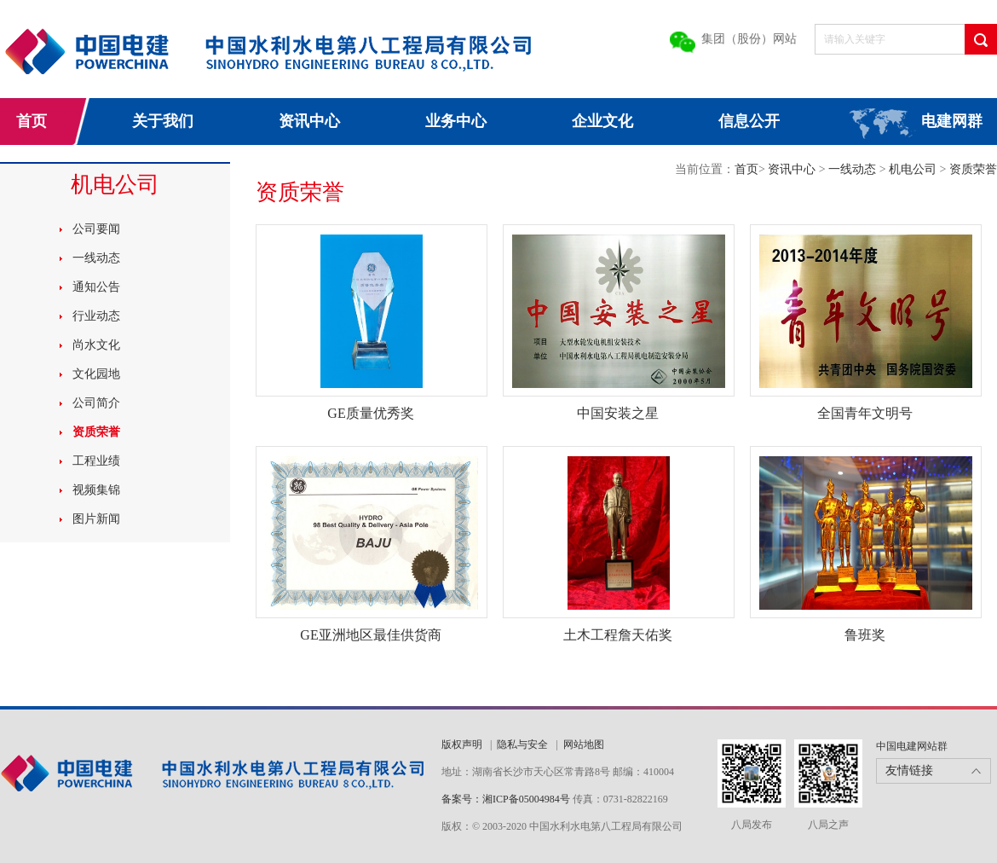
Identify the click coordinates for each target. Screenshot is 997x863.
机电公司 (914, 169)
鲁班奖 (864, 635)
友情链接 (909, 770)
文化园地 (96, 374)
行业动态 (96, 316)
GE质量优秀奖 (370, 413)
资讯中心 (309, 121)
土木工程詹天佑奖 (617, 635)
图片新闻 (96, 519)
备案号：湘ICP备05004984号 (505, 799)
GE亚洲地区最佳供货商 (370, 635)
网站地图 (583, 744)
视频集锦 (96, 490)
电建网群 (952, 121)
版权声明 (461, 744)
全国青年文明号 (865, 413)
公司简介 (96, 403)
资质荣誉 (96, 432)
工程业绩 (96, 461)
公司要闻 (96, 229)
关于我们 (162, 121)
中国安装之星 (618, 413)
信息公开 (749, 121)
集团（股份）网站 (749, 38)
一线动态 (96, 258)
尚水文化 (96, 345)
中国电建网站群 (912, 746)
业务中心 (456, 121)
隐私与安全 (522, 744)
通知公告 (96, 287)
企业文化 (602, 121)
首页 (31, 121)
